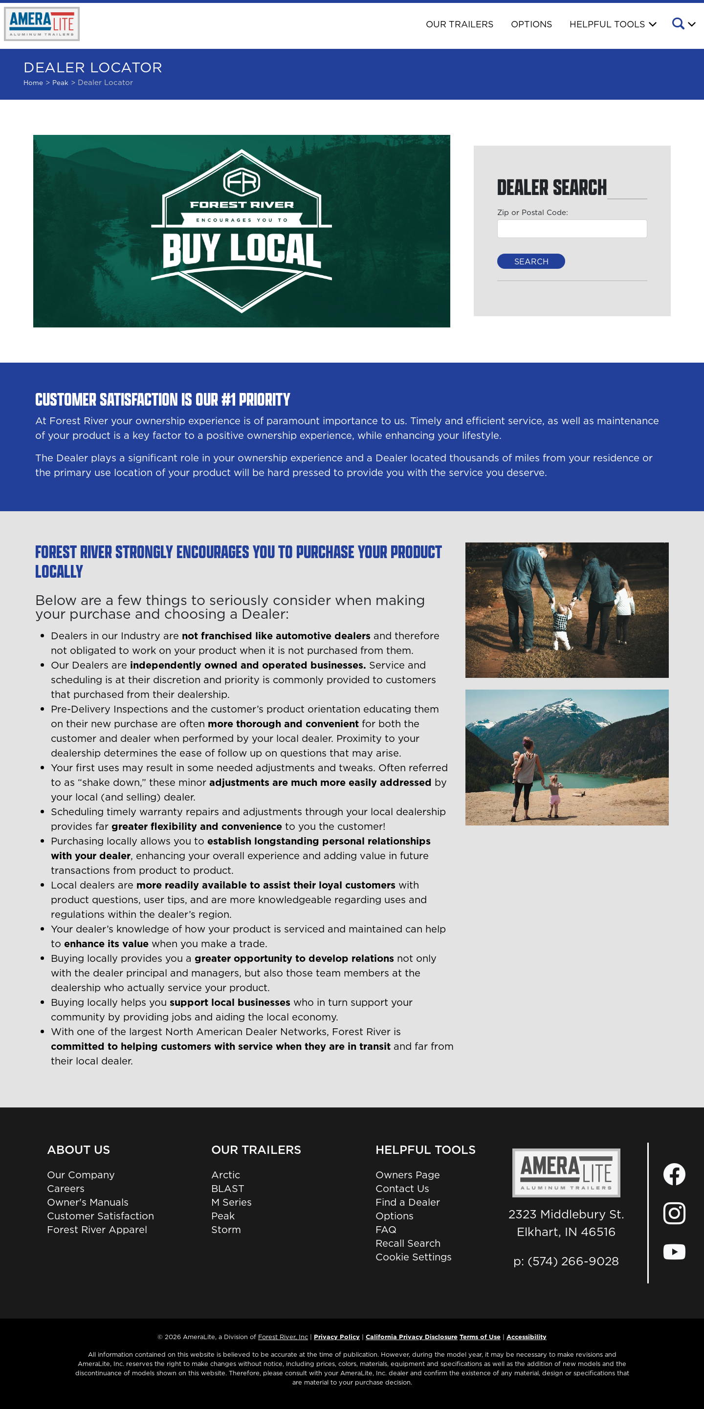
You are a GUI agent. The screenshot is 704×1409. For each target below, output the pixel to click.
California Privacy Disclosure (412, 1336)
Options (531, 24)
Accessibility (526, 1336)
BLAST (227, 1188)
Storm (226, 1229)
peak (60, 82)
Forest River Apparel (97, 1229)
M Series (231, 1202)
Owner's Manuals (88, 1202)
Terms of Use (480, 1336)
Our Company (81, 1175)
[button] (683, 25)
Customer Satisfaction (100, 1216)
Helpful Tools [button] (607, 24)
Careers (66, 1188)
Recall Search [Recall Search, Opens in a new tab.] (407, 1243)
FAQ (385, 1229)
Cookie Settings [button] (413, 1257)
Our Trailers (460, 24)
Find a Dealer (407, 1202)
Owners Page (407, 1175)
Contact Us (402, 1188)
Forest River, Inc (283, 1336)
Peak (223, 1216)
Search (531, 261)
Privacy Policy (337, 1336)
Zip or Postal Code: (532, 212)
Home (33, 82)
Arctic (225, 1175)
